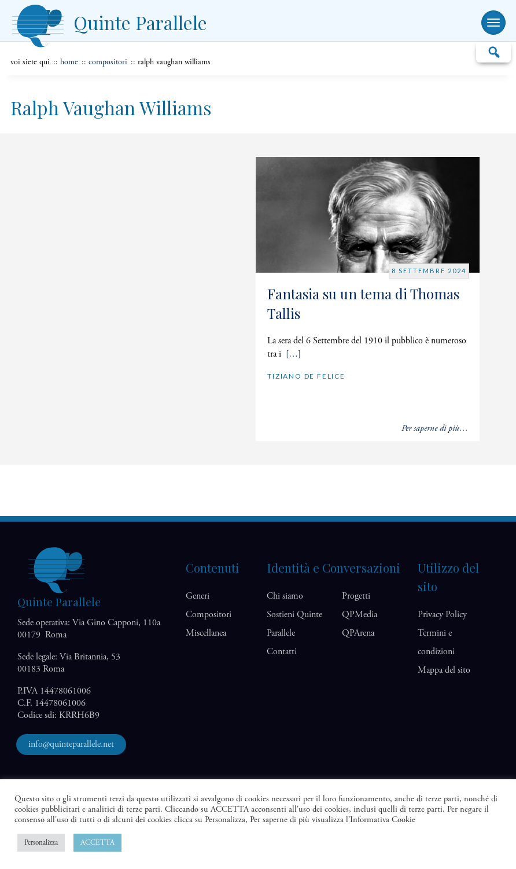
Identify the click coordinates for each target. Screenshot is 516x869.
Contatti (282, 652)
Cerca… (493, 51)
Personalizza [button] (41, 843)
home (69, 62)
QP (359, 614)
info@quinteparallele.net (71, 744)
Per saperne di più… (434, 428)
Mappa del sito (444, 670)
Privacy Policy (442, 614)
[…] (293, 354)
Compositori (108, 62)
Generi (197, 596)
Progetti (356, 596)
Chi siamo (285, 596)
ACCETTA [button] (97, 843)
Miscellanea (206, 633)
